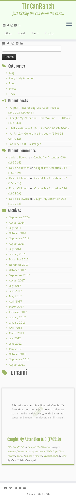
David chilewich (19, 199)
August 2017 (17, 280)
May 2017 (15, 296)
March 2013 (16, 333)
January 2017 (17, 317)
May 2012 (15, 349)
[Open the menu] (69, 24)
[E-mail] (5, 25)
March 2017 (16, 307)
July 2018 (15, 249)
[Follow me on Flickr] (16, 25)
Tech (35, 33)
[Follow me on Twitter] (9, 25)
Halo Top (52, 451)
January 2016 (17, 322)
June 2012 (15, 343)
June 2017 (15, 291)
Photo (49, 33)
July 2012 (15, 338)
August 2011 (17, 364)
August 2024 (17, 222)
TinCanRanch (38, 6)
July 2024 (15, 228)
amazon (11, 451)
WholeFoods (51, 456)
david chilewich (18, 157)
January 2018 (17, 254)
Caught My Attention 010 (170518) (34, 439)
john (64, 456)
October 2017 (17, 270)
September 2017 (19, 275)
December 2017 (18, 259)
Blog (8, 33)
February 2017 (18, 312)
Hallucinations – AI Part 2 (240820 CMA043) (39, 128)
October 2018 (17, 233)
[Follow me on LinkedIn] (19, 25)
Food (21, 33)
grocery (40, 451)
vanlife (38, 456)
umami (29, 456)
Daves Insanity (26, 451)
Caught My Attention (21, 78)
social (20, 456)
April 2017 (15, 301)
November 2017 (19, 264)
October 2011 (17, 354)
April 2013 (15, 328)
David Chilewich (19, 168)
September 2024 (19, 217)
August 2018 (17, 243)
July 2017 (15, 286)
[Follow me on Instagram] (12, 25)
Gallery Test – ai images (25, 144)
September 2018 (19, 238)
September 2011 (19, 359)
